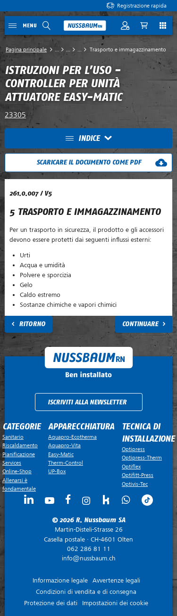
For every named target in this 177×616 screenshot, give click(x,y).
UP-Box (57, 471)
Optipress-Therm (142, 457)
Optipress (133, 449)
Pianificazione (18, 454)
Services (11, 463)
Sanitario (13, 437)
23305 (15, 115)
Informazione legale (60, 580)
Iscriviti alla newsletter (87, 402)
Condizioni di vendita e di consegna (86, 592)
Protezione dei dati (50, 603)
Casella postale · (88, 534)
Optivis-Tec (135, 484)
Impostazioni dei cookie (115, 603)
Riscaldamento (20, 445)
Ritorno (32, 324)
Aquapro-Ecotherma (72, 437)
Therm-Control (65, 463)
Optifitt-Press (137, 475)
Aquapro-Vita (64, 445)
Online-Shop (17, 471)
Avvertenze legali (116, 580)
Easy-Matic (61, 454)
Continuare (140, 324)
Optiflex (131, 466)
